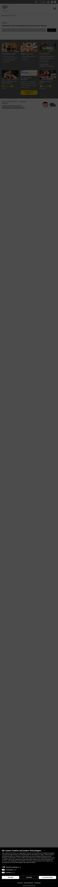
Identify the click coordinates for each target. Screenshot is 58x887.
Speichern (29, 877)
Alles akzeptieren (47, 877)
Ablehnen (10, 877)
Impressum (20, 882)
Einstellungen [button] (37, 882)
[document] (29, 857)
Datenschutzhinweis (28, 882)
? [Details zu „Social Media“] (15, 869)
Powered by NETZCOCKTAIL (29, 885)
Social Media (9, 869)
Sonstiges (8, 872)
